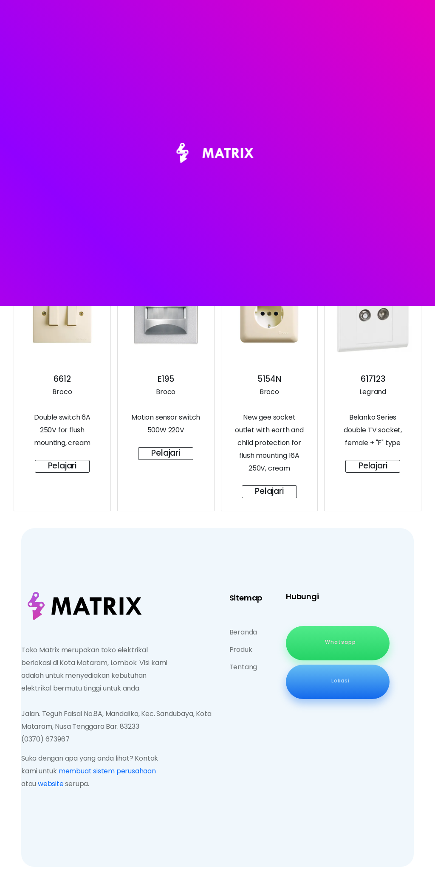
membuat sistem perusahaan (107, 771)
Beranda (243, 632)
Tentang (243, 667)
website (51, 784)
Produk (240, 649)
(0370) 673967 (45, 739)
